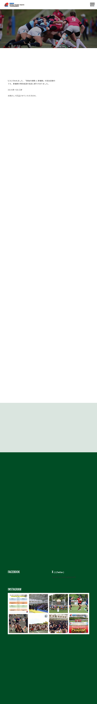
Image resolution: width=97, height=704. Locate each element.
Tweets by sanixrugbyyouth (64, 575)
